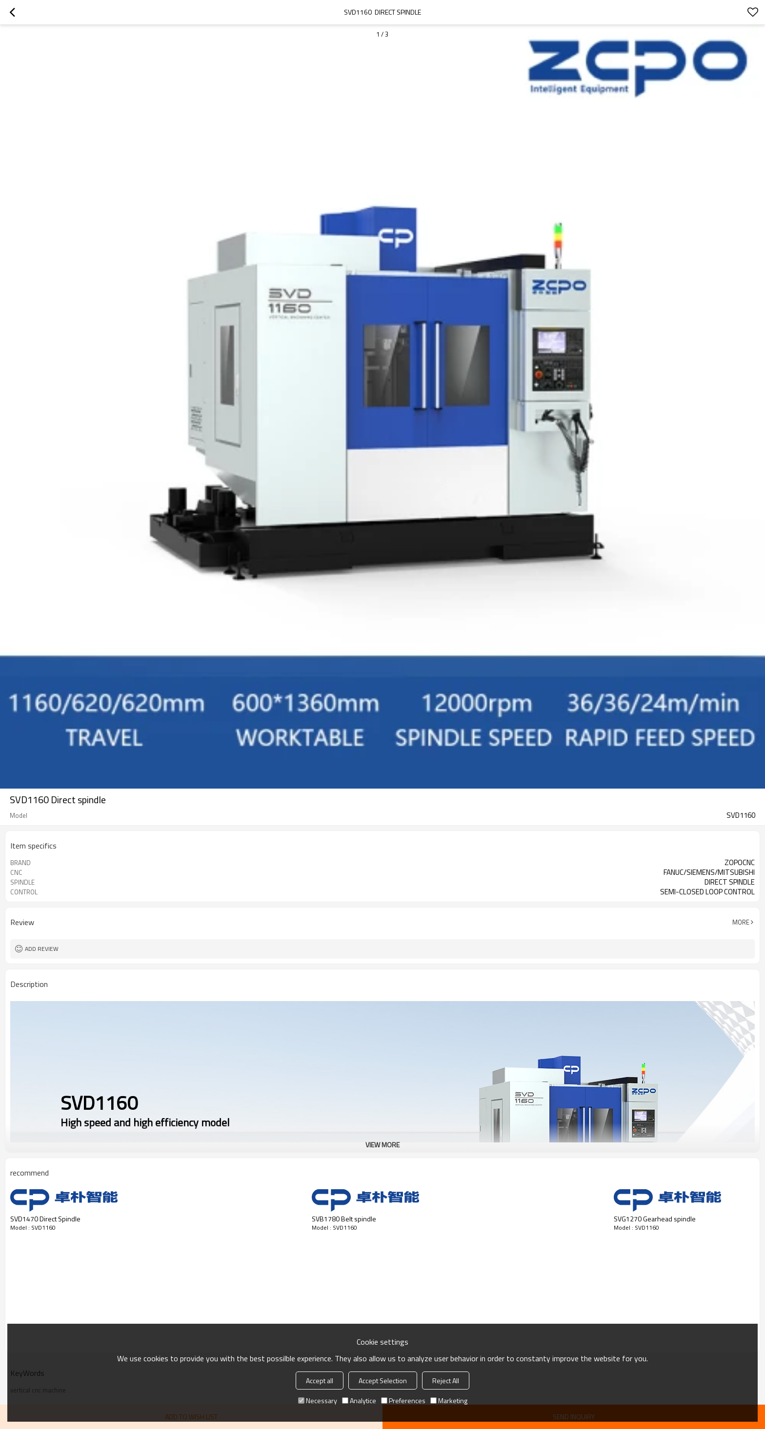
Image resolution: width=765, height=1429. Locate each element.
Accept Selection (383, 1380)
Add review (42, 948)
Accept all (319, 1380)
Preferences (403, 1400)
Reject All (445, 1380)
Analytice (359, 1400)
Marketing (448, 1400)
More (740, 922)
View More (382, 1144)
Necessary (317, 1400)
